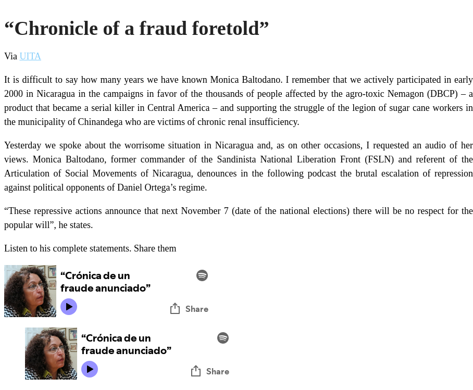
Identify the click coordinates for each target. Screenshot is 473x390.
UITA (30, 56)
